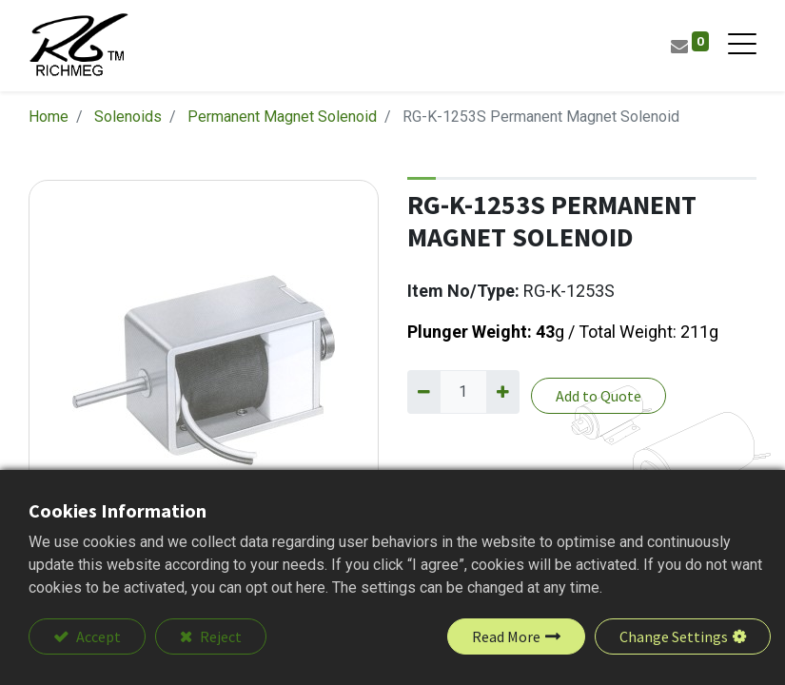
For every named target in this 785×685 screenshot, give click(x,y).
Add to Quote (598, 395)
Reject (219, 636)
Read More (506, 636)
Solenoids (128, 117)
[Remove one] (424, 392)
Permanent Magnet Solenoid (282, 117)
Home (49, 117)
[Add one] (503, 392)
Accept (97, 636)
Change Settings (673, 636)
